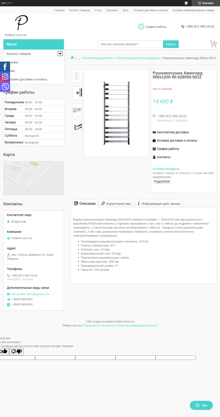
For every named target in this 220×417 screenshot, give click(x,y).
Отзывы (12, 62)
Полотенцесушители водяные (137, 58)
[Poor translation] (16, 351)
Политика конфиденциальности (137, 325)
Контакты (112, 10)
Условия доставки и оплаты (150, 10)
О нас (98, 10)
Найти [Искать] (171, 44)
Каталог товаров (79, 10)
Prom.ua (129, 321)
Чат (201, 405)
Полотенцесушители (98, 58)
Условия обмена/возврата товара (193, 10)
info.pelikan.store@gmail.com (30, 294)
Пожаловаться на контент (99, 325)
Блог (126, 10)
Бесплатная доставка (173, 132)
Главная (59, 10)
